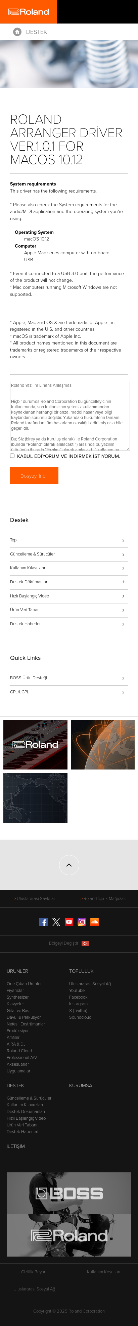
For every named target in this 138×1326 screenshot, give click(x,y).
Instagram (78, 1004)
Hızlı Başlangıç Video (29, 596)
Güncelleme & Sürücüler (32, 554)
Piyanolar (15, 990)
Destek (36, 32)
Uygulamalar (18, 1071)
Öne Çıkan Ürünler (24, 984)
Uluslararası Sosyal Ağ (90, 984)
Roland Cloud (19, 1051)
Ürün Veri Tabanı (25, 610)
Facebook (78, 997)
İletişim (16, 1146)
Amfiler (13, 1037)
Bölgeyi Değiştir (69, 943)
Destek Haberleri (26, 624)
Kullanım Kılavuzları (28, 568)
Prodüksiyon (18, 1030)
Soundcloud (80, 1017)
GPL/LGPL (19, 692)
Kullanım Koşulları (103, 1272)
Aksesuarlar (18, 1064)
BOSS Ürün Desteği (28, 678)
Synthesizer (18, 997)
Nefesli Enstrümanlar (26, 1024)
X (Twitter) (78, 1010)
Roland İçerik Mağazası (105, 898)
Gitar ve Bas (18, 1010)
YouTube (77, 990)
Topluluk (81, 971)
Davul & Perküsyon (24, 1017)
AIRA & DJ (16, 1044)
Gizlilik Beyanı (34, 1272)
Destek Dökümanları (26, 1111)
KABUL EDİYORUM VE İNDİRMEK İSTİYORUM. (68, 456)
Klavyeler (15, 1004)
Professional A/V (22, 1057)
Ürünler (17, 971)
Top (13, 540)
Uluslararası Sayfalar (36, 898)
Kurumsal (82, 1085)
